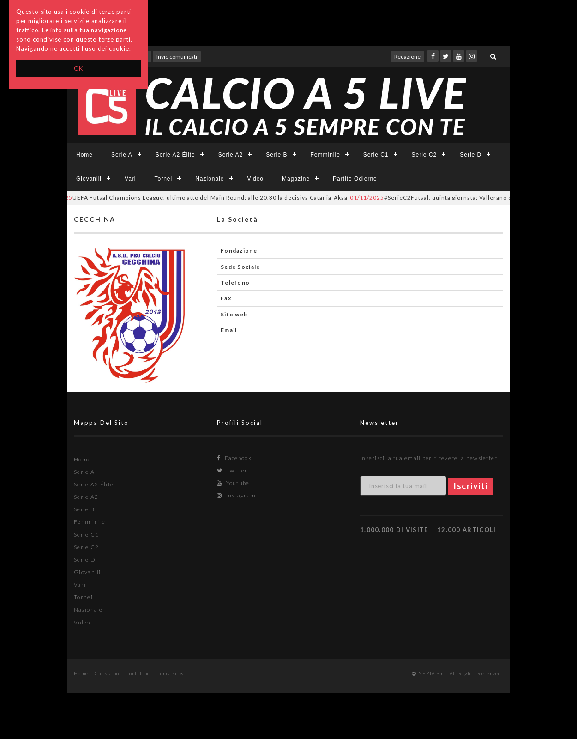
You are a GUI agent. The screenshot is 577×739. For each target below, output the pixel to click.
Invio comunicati (176, 56)
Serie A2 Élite (175, 154)
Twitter (232, 470)
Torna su (170, 673)
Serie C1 (376, 154)
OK (79, 68)
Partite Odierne (355, 179)
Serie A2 (230, 154)
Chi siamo (107, 673)
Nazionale (209, 179)
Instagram (236, 495)
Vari (130, 179)
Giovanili (89, 179)
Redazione (407, 56)
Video (255, 179)
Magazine (296, 179)
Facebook (234, 457)
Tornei (163, 179)
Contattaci (139, 673)
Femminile (325, 154)
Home (84, 154)
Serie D (470, 154)
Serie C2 (424, 154)
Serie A (121, 154)
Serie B (276, 154)
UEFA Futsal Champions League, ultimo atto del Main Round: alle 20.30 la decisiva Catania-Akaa (196, 197)
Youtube (233, 482)
